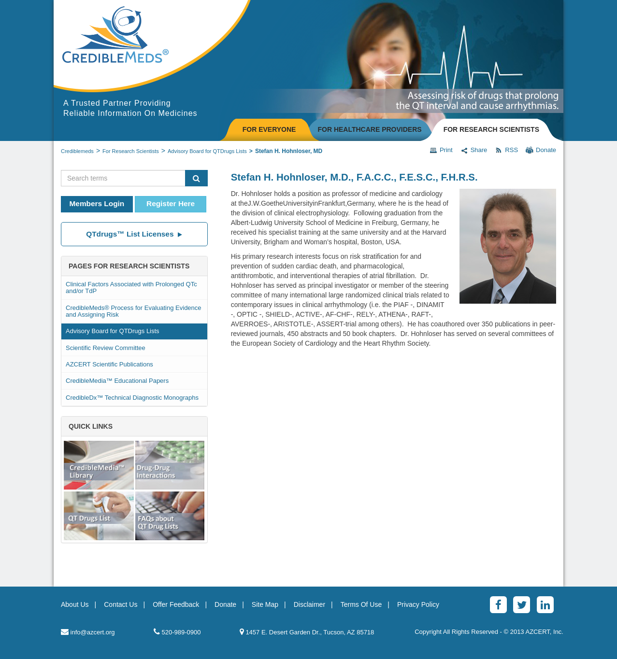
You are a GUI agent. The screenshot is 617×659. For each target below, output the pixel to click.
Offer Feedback (176, 604)
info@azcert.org (88, 632)
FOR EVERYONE (269, 129)
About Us (75, 604)
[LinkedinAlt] (545, 604)
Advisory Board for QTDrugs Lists (207, 151)
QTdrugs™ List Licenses (134, 234)
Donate (541, 150)
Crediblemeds (77, 151)
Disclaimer (309, 604)
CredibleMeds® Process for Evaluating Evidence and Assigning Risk (133, 311)
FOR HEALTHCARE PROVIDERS (369, 129)
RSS (506, 150)
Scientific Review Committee (105, 347)
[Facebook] (498, 604)
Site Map (265, 604)
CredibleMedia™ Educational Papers (117, 380)
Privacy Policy (418, 604)
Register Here (170, 203)
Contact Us (120, 604)
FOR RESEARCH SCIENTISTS (491, 129)
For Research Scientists (130, 151)
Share (474, 150)
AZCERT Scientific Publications (109, 364)
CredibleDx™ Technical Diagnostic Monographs (132, 397)
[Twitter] (521, 604)
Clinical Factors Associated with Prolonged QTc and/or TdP (131, 287)
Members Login (97, 203)
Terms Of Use (361, 604)
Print (441, 150)
